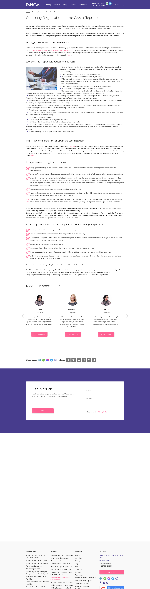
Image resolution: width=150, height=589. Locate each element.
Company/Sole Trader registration (62, 555)
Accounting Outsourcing (34, 566)
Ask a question (40, 334)
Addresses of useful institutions (85, 578)
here (32, 156)
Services (57, 5)
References (79, 575)
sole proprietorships (40, 50)
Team (77, 566)
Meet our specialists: (43, 285)
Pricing (48, 5)
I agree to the (96, 412)
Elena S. (39, 309)
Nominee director (56, 561)
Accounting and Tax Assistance (36, 560)
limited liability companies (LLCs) (62, 50)
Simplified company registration (61, 566)
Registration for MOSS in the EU (61, 569)
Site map (78, 572)
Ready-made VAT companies (60, 564)
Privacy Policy (103, 412)
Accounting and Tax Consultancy (37, 563)
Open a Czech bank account (60, 558)
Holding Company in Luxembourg (62, 585)
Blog (65, 5)
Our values (78, 558)
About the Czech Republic (83, 581)
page (69, 55)
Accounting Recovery (33, 569)
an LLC (72, 146)
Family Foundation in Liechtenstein (62, 582)
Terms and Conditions (82, 586)
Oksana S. (72, 309)
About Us (73, 5)
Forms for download (82, 583)
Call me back (112, 572)
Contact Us (83, 5)
